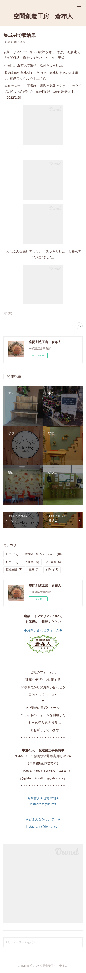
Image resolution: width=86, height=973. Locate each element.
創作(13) (7, 313)
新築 (12, 554)
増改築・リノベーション (43, 554)
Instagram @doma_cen (43, 826)
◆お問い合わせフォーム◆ (43, 630)
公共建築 (53, 562)
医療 (34, 569)
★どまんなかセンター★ (43, 819)
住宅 (12, 562)
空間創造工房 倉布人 (43, 16)
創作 (52, 569)
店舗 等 (32, 562)
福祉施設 (14, 569)
